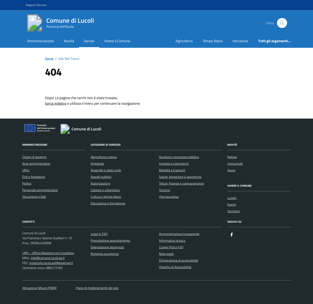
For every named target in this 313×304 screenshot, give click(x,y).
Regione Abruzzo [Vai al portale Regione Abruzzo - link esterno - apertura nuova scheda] (36, 5)
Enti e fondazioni (33, 176)
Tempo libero (213, 41)
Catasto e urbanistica (105, 189)
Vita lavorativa (169, 196)
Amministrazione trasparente (179, 233)
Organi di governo (34, 156)
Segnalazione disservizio (107, 247)
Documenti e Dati (34, 196)
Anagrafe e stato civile (106, 170)
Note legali (166, 253)
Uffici (25, 170)
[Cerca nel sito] (282, 23)
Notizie (232, 156)
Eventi (231, 204)
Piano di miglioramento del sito (97, 287)
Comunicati (235, 163)
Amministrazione (40, 41)
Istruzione (240, 41)
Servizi (89, 41)
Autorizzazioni (100, 183)
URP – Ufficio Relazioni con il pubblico (48, 252)
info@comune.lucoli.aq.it (48, 257)
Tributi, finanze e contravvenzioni (181, 183)
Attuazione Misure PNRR (39, 287)
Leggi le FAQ (99, 233)
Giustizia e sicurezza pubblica (179, 156)
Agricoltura (184, 41)
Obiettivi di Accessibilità (175, 266)
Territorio (233, 211)
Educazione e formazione (108, 203)
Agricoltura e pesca (104, 156)
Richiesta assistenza (105, 253)
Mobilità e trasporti (172, 170)
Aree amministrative (36, 163)
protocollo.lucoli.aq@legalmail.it (51, 262)
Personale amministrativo (40, 189)
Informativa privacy (172, 240)
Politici (26, 183)
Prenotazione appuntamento (110, 240)
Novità (69, 41)
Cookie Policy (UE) (171, 247)
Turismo (164, 189)
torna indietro (55, 103)
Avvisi (231, 170)
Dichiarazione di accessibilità (178, 260)
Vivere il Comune (117, 41)
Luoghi (232, 197)
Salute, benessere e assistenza (180, 176)
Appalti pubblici (101, 176)
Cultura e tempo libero (106, 196)
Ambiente (97, 163)
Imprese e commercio (174, 163)
